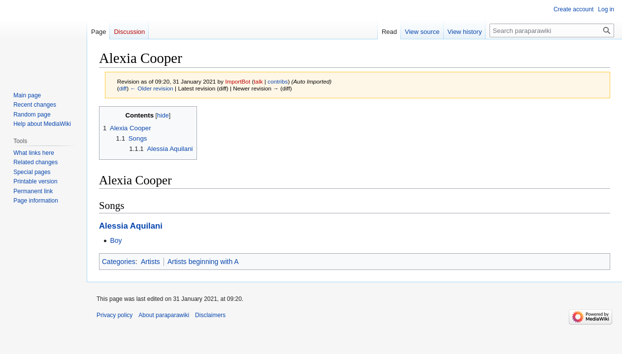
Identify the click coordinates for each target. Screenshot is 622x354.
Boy (116, 240)
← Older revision (151, 88)
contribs (277, 81)
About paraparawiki (163, 315)
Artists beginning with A (203, 262)
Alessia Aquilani (131, 226)
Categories (118, 262)
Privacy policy (114, 315)
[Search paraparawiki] (552, 30)
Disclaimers (210, 315)
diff (123, 88)
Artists (150, 262)
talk (258, 81)
